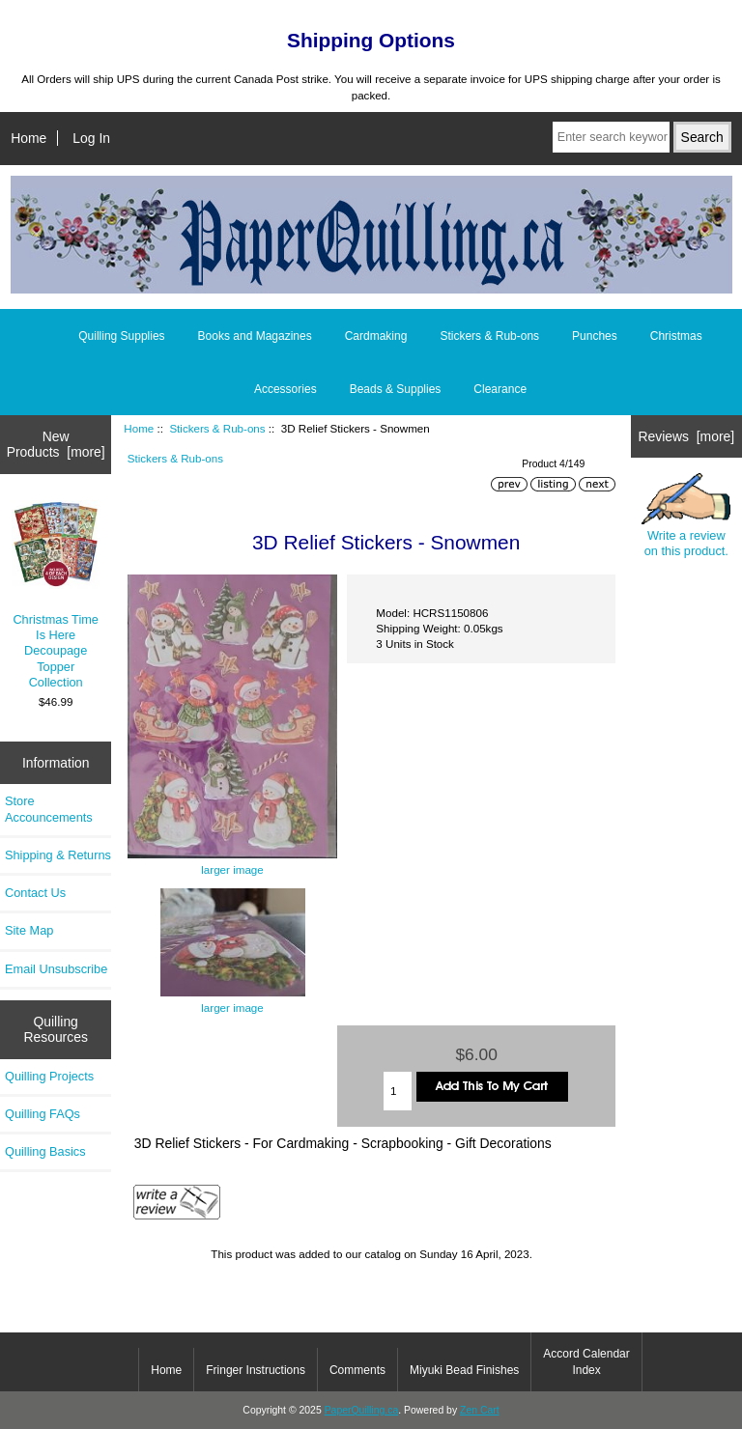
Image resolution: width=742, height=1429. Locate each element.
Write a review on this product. (686, 516)
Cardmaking (376, 336)
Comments (357, 1370)
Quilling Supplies (121, 336)
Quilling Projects (49, 1076)
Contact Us (35, 892)
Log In (91, 138)
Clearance (500, 389)
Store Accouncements (49, 809)
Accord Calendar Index (586, 1361)
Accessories (285, 389)
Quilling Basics (45, 1151)
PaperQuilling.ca (362, 1410)
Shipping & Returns (58, 855)
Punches (594, 336)
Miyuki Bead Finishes (464, 1370)
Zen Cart (479, 1410)
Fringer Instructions (255, 1370)
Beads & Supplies (396, 389)
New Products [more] (56, 444)
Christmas (676, 336)
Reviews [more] (686, 436)
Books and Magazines (255, 336)
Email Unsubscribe (56, 969)
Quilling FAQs (42, 1114)
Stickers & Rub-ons (217, 428)
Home (28, 138)
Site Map (29, 930)
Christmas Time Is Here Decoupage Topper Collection (56, 594)
